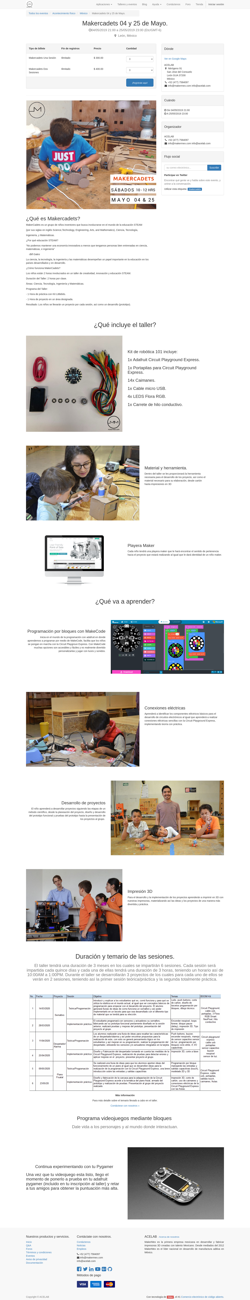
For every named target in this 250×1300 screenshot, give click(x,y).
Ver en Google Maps (175, 58)
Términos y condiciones (39, 1252)
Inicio (29, 1242)
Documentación (34, 1262)
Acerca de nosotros (169, 1237)
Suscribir (214, 167)
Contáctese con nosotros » (125, 1105)
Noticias (81, 1245)
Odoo (170, 1297)
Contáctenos (84, 1242)
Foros (29, 1249)
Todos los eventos (38, 13)
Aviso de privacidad (36, 1259)
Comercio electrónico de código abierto (202, 1296)
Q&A (28, 1245)
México (84, 13)
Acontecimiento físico (63, 13)
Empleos (81, 1249)
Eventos (30, 1255)
